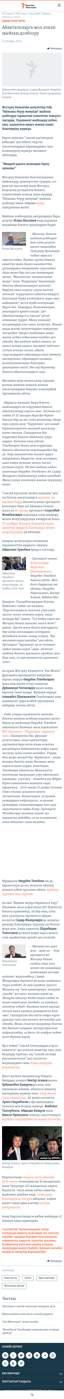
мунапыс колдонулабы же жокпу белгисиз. (31, 1119)
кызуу (40, 203)
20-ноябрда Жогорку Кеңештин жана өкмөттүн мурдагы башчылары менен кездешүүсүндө (28, 528)
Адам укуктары (13, 21)
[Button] (54, 48)
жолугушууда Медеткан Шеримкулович (41, 567)
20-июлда (22, 510)
